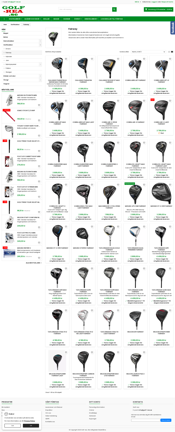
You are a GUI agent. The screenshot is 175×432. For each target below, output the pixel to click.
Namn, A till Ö (149, 52)
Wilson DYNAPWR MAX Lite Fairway (109, 375)
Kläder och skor (32, 19)
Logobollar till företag (112, 19)
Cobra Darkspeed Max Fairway (57, 165)
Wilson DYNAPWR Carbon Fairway (83, 375)
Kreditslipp (93, 413)
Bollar (46, 19)
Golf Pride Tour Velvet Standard (29, 141)
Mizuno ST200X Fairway (83, 248)
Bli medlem (6, 407)
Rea (3, 410)
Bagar (56, 19)
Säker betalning (51, 416)
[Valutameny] (138, 2)
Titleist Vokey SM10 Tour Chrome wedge (29, 126)
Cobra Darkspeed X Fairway (109, 165)
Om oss (48, 413)
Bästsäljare (8, 89)
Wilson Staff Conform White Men (29, 217)
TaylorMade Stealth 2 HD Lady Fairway (83, 333)
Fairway (8, 53)
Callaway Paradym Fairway (83, 81)
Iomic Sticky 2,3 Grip (26, 110)
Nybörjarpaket (11, 64)
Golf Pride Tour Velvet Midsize (29, 202)
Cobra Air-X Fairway (135, 122)
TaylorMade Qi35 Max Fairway (109, 291)
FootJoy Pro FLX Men (26, 233)
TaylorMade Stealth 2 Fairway (57, 333)
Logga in (154, 2)
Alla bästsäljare (34, 263)
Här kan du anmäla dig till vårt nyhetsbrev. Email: (146, 416)
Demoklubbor (91, 19)
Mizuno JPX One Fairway (135, 206)
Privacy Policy (29, 421)
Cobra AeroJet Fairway (135, 80)
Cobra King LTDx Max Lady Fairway (83, 207)
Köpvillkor (48, 410)
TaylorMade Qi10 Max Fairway (57, 291)
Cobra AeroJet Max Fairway (57, 123)
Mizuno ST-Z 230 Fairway (57, 248)
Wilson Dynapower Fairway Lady (57, 375)
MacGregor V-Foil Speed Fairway (109, 207)
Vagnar (66, 19)
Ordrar (91, 410)
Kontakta (138, 402)
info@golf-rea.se (14, 2)
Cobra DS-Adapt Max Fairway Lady (161, 165)
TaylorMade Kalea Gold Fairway (109, 249)
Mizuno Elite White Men (27, 95)
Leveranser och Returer (53, 407)
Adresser (92, 416)
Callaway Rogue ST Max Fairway (109, 81)
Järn (7, 60)
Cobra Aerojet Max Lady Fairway (83, 123)
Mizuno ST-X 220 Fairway (161, 206)
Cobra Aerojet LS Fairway (161, 81)
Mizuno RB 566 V (24, 248)
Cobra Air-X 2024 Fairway (109, 123)
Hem (3, 29)
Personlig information (97, 407)
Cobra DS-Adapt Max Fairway (135, 165)
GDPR (47, 419)
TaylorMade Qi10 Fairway (161, 249)
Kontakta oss (50, 422)
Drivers (8, 49)
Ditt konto (94, 402)
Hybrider (9, 56)
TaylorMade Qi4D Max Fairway (161, 291)
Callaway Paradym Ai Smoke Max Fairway (57, 81)
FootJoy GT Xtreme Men (27, 187)
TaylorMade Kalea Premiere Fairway (135, 249)
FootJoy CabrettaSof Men (28, 156)
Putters (8, 68)
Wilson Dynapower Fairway (161, 333)
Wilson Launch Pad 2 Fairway (135, 375)
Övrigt (77, 19)
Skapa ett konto (167, 2)
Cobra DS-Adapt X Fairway (57, 207)
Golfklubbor (14, 19)
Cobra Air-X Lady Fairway (161, 123)
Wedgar (9, 72)
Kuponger (92, 419)
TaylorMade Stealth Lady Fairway (109, 333)
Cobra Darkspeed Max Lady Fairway (83, 165)
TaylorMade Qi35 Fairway (83, 291)
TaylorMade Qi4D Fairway (135, 291)
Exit (12, 426)
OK (31, 426)
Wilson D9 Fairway (135, 332)
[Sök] (87, 9)
